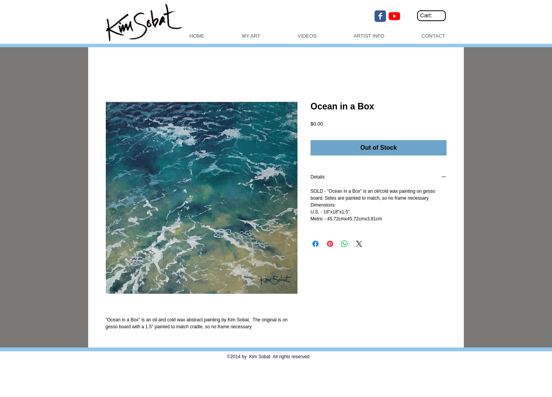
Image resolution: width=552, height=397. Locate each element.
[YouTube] (394, 16)
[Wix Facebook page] (380, 16)
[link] (432, 15)
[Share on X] (359, 243)
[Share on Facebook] (315, 243)
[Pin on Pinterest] (330, 243)
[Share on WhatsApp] (344, 243)
